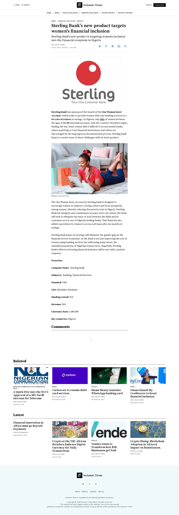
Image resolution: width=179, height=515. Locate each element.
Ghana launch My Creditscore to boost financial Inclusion (143, 393)
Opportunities (108, 13)
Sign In (149, 5)
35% (102, 119)
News (57, 13)
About (77, 491)
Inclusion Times (58, 45)
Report (80, 21)
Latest (94, 387)
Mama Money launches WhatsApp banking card (107, 391)
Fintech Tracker (125, 13)
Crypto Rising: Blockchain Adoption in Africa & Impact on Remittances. (147, 444)
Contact (93, 491)
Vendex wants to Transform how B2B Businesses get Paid (104, 447)
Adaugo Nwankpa (20, 432)
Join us (101, 491)
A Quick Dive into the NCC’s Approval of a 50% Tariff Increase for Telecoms (30, 395)
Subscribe (159, 5)
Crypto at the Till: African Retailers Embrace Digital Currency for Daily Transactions (69, 446)
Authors (85, 491)
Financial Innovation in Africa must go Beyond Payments (28, 426)
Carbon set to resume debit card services (69, 391)
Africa (94, 440)
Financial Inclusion (89, 13)
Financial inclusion (66, 21)
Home (49, 13)
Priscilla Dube (58, 454)
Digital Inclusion (70, 13)
